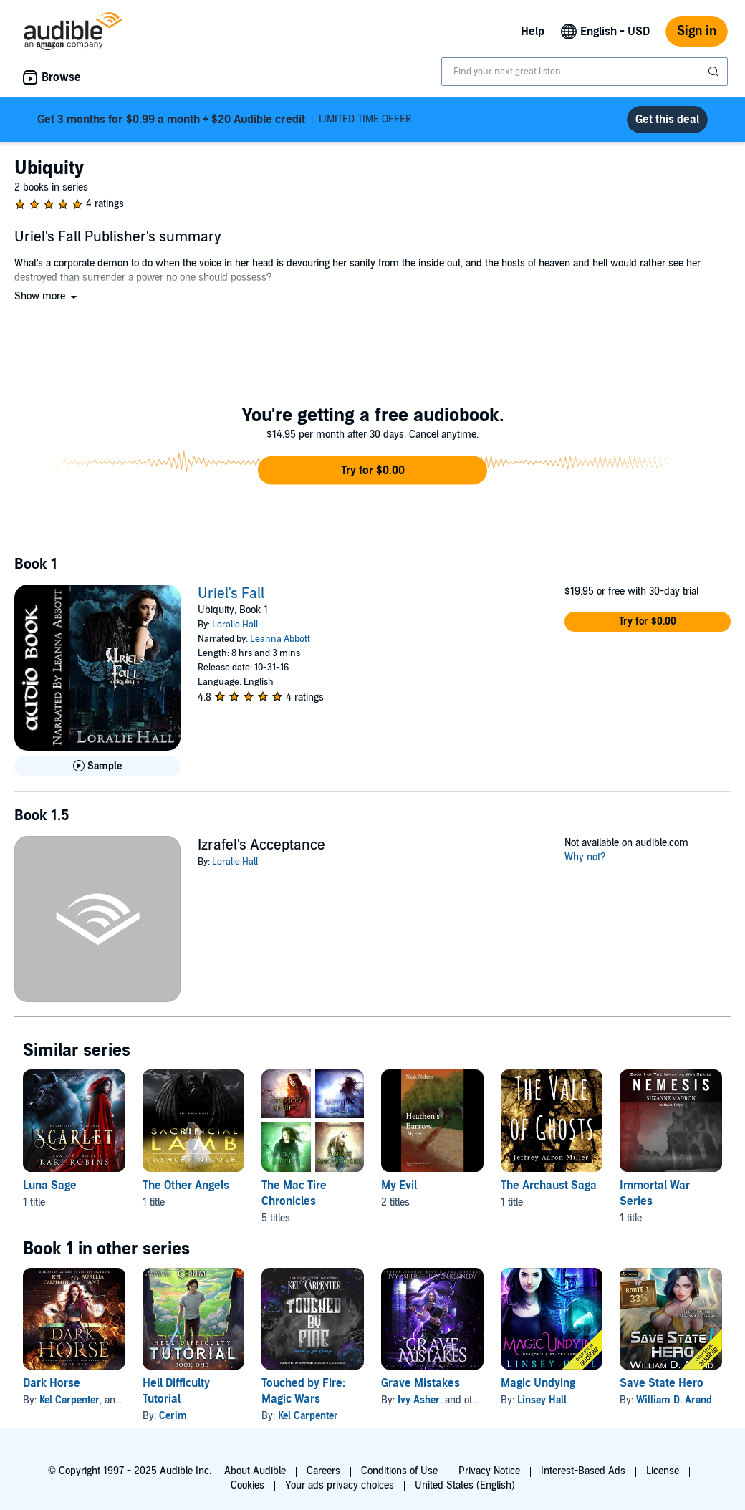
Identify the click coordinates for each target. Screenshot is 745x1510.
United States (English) (465, 1485)
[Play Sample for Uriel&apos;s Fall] (97, 766)
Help (532, 31)
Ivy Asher (419, 1400)
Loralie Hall (235, 624)
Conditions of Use (399, 1471)
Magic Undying (538, 1383)
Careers (323, 1471)
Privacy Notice (489, 1471)
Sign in (696, 31)
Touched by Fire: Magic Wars (303, 1391)
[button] (47, 296)
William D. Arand (674, 1400)
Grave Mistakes (420, 1383)
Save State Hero (661, 1383)
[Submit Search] (715, 71)
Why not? (585, 857)
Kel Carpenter (69, 1400)
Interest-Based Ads (583, 1471)
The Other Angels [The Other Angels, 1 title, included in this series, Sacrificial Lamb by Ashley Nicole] (186, 1185)
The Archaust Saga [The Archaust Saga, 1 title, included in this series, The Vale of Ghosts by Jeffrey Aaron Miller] (549, 1185)
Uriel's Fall (231, 593)
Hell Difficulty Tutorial (176, 1391)
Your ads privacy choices (339, 1485)
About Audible (255, 1471)
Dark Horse (51, 1383)
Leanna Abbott (280, 639)
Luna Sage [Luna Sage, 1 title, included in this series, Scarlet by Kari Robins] (50, 1185)
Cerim (173, 1416)
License (662, 1471)
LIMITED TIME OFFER (224, 120)
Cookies (247, 1485)
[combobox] (584, 71)
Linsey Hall (542, 1400)
